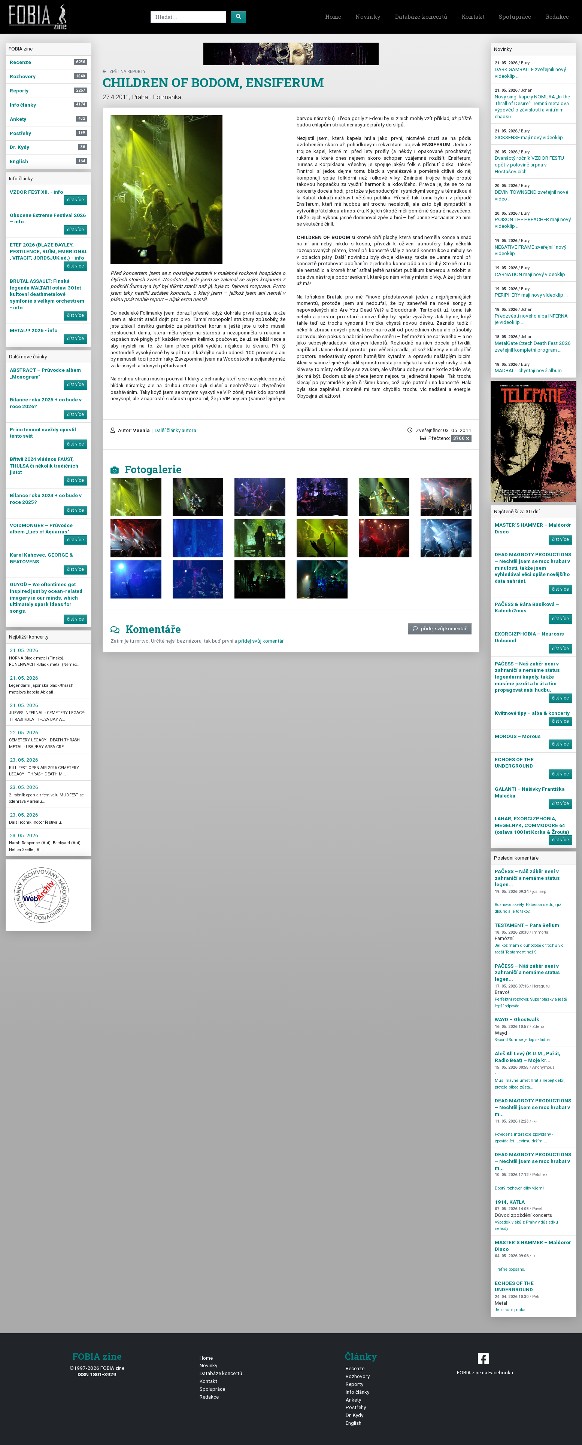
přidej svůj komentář (440, 628)
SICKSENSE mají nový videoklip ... (531, 134)
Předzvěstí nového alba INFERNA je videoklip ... (531, 316)
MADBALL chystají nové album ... (530, 368)
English (353, 1423)
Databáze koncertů (421, 16)
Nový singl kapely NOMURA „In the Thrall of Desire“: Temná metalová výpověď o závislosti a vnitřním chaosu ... (532, 103)
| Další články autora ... (176, 430)
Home (333, 16)
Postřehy (356, 1407)
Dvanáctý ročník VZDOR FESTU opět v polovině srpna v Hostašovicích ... (529, 162)
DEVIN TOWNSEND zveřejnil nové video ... (531, 192)
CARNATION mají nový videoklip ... (532, 271)
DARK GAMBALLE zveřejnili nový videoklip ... (530, 70)
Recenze (355, 1368)
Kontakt (473, 16)
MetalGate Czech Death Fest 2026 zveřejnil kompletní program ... (533, 343)
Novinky (368, 16)
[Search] (188, 17)
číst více (75, 199)
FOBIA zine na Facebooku (485, 1363)
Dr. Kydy (354, 1415)
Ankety (353, 1400)
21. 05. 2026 (24, 650)
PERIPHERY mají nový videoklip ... (531, 292)
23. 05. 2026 (24, 760)
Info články (357, 1392)
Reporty (354, 1384)
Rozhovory (358, 1376)
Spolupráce (515, 16)
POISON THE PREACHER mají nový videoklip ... (533, 220)
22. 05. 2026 (24, 732)
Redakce (557, 16)
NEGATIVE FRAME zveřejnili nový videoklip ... (530, 247)
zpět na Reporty (124, 71)
